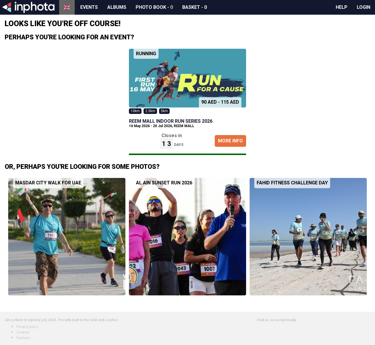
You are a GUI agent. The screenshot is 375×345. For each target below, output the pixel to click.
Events (89, 7)
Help (341, 7)
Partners (23, 338)
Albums (116, 7)
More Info (230, 141)
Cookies (23, 332)
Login (363, 7)
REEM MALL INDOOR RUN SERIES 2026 (170, 121)
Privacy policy (27, 327)
